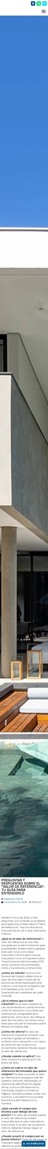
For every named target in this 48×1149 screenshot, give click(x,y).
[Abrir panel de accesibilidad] (33, 1144)
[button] (44, 12)
